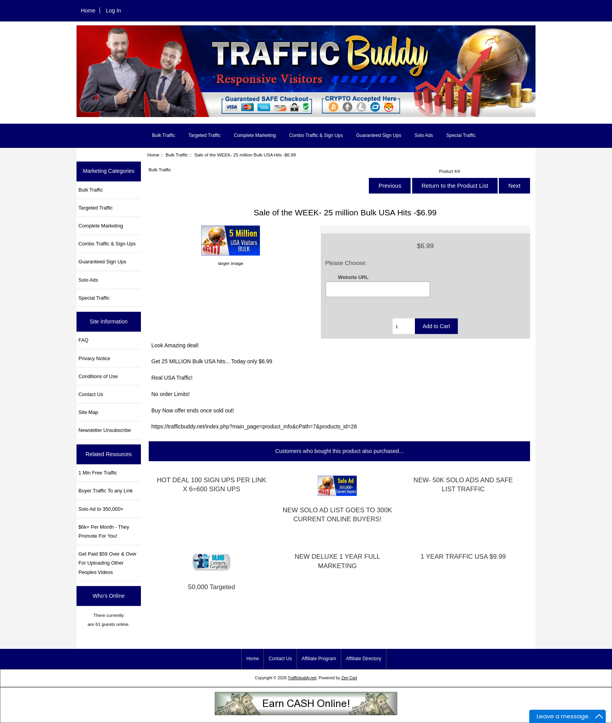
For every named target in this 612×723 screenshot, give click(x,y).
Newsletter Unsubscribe (104, 430)
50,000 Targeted (211, 587)
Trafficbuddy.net (302, 678)
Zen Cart (349, 678)
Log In (113, 10)
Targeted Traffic (205, 135)
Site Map (88, 412)
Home (88, 10)
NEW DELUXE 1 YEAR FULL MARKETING (337, 561)
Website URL (353, 277)
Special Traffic (460, 135)
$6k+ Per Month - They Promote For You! (103, 531)
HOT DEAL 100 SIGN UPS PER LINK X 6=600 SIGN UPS (211, 484)
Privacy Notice (94, 358)
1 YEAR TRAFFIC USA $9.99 (463, 556)
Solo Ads (424, 135)
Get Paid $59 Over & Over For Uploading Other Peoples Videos (107, 563)
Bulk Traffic (176, 154)
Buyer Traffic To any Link (105, 491)
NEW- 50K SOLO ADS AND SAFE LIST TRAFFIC (463, 484)
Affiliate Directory (363, 658)
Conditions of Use (98, 376)
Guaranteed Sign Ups (378, 135)
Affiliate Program (319, 658)
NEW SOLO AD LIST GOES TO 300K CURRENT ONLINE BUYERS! (337, 514)
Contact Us (90, 394)
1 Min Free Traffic (97, 473)
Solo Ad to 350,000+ (100, 509)
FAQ (83, 340)
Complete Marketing (255, 135)
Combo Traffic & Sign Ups (316, 135)
